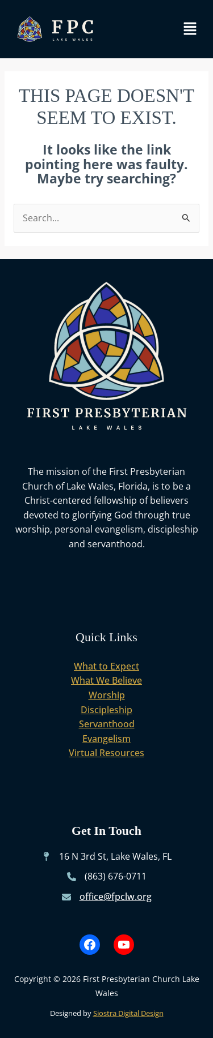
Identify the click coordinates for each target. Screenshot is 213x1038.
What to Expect (106, 666)
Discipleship (106, 710)
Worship (107, 695)
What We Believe (106, 680)
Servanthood (107, 724)
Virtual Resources (106, 753)
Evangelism (106, 738)
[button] (190, 29)
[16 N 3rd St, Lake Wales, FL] (106, 857)
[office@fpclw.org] (107, 897)
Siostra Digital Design (128, 1013)
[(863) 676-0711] (107, 876)
